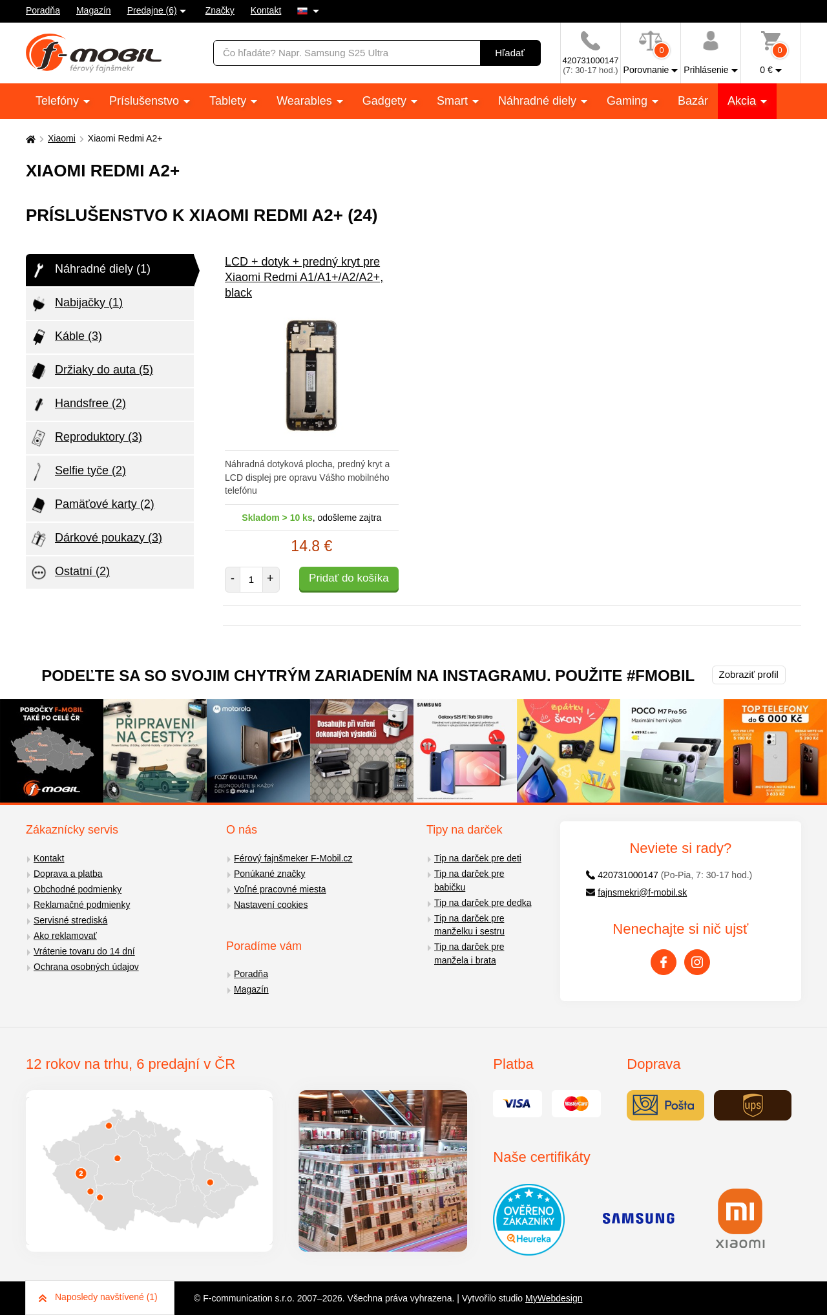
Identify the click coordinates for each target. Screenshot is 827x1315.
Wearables (306, 100)
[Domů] (29, 138)
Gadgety (386, 100)
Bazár (693, 100)
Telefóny (59, 100)
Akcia (743, 100)
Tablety (229, 100)
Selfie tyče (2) (77, 471)
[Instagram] (697, 962)
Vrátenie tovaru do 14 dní (84, 951)
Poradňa (43, 10)
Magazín (93, 10)
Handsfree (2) (77, 404)
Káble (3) (65, 337)
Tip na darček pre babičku (469, 880)
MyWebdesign (553, 1298)
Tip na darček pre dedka (482, 903)
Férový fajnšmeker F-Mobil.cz (293, 858)
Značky (220, 10)
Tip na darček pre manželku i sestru (469, 925)
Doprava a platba (68, 873)
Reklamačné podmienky (82, 904)
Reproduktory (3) (85, 438)
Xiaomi (62, 138)
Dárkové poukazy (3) (95, 539)
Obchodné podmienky (77, 889)
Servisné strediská (70, 920)
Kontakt (266, 10)
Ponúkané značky (270, 873)
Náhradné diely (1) (90, 270)
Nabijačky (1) (76, 303)
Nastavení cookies (271, 904)
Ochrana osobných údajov (86, 967)
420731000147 (622, 875)
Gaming (629, 100)
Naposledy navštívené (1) (98, 1297)
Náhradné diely (539, 100)
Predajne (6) (152, 10)
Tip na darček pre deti (477, 858)
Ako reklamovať (65, 936)
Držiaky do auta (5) (91, 371)
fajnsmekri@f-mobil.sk (636, 892)
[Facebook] (663, 962)
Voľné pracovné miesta (280, 889)
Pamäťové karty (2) (91, 505)
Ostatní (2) (69, 572)
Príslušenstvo (145, 100)
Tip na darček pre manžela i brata (469, 953)
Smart (454, 100)
